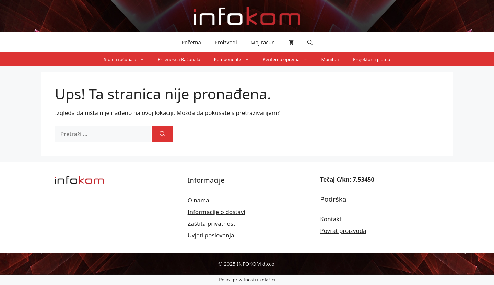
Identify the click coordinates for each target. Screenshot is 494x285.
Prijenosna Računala (179, 59)
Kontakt (330, 219)
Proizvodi (226, 42)
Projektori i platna (371, 59)
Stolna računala (127, 59)
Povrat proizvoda (343, 231)
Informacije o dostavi (216, 212)
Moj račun (263, 42)
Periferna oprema (289, 59)
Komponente (235, 59)
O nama (198, 200)
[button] (310, 42)
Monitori (330, 59)
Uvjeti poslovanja (211, 235)
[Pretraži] (162, 134)
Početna (191, 42)
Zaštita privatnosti (212, 223)
